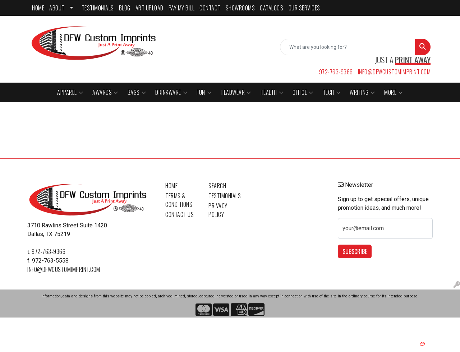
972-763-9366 (336, 72)
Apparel (70, 92)
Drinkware (171, 92)
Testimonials (224, 195)
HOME (38, 8)
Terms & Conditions (178, 200)
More (393, 92)
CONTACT (210, 8)
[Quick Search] (347, 47)
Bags (137, 92)
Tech (332, 92)
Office (303, 92)
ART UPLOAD (149, 8)
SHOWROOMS (240, 8)
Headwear (236, 92)
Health (272, 92)
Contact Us (179, 214)
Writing (362, 92)
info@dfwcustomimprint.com (394, 72)
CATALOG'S (272, 8)
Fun (204, 92)
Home (171, 185)
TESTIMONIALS (98, 8)
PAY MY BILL (182, 8)
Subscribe (354, 251)
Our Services (304, 8)
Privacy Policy (217, 210)
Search (217, 185)
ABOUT (57, 8)
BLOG (124, 8)
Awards (105, 92)
